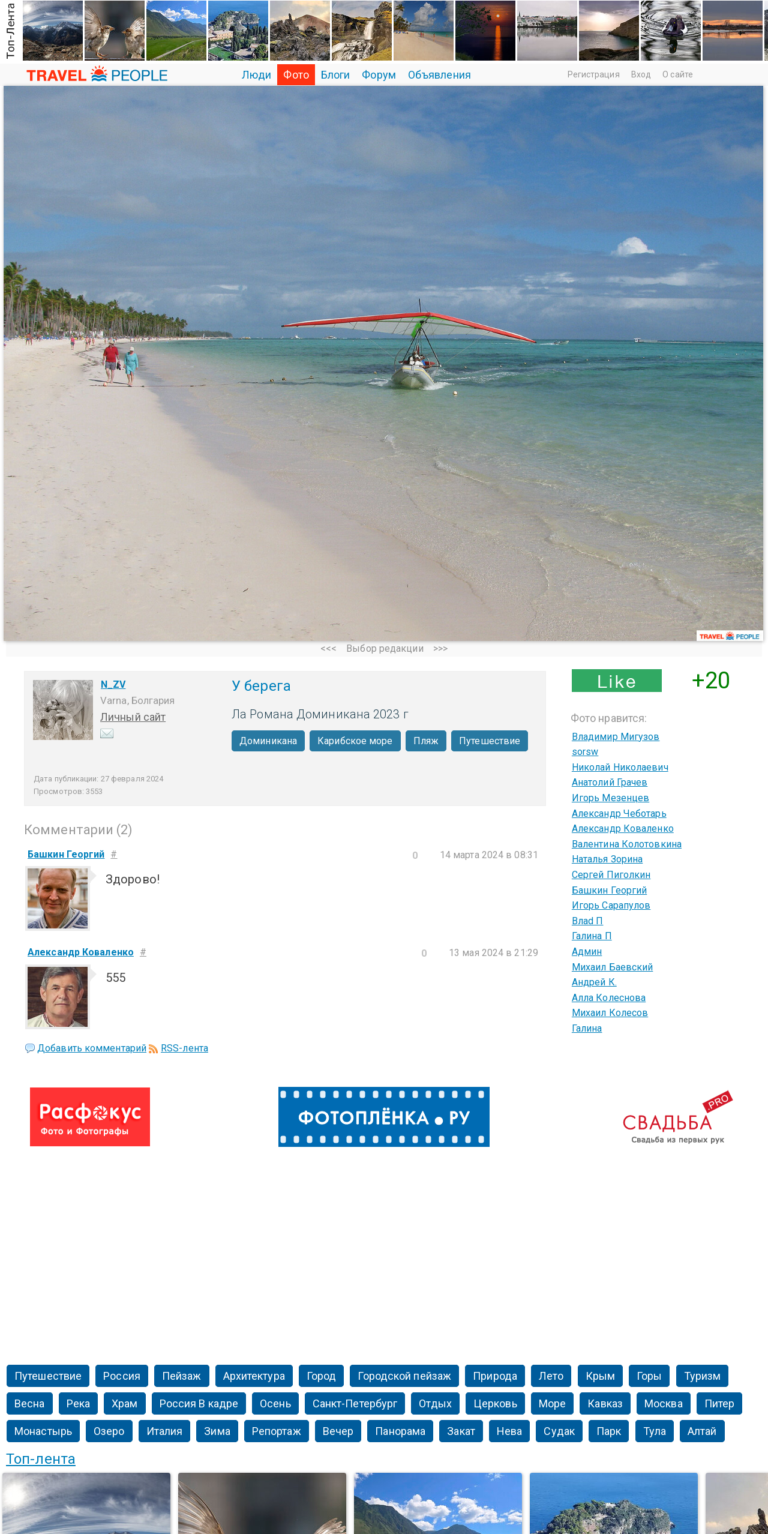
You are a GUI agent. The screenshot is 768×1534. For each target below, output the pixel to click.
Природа (495, 1376)
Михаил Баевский (612, 967)
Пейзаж (182, 1376)
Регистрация (594, 74)
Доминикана (268, 741)
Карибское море (354, 741)
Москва (663, 1403)
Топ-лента (41, 1459)
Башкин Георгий (609, 890)
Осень (275, 1403)
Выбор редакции (384, 648)
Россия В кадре (199, 1403)
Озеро (109, 1431)
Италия (164, 1431)
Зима (217, 1431)
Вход (641, 74)
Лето (551, 1376)
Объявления (439, 74)
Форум (379, 74)
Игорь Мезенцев (610, 798)
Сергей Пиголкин (611, 874)
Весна (29, 1403)
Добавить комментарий (91, 1048)
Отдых (435, 1403)
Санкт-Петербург (355, 1403)
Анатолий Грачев (610, 782)
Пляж (426, 741)
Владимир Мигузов (616, 736)
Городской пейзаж (404, 1376)
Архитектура (254, 1376)
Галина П (592, 936)
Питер (719, 1403)
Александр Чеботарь (619, 813)
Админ (587, 951)
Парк (608, 1431)
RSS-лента (184, 1048)
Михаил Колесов (610, 1012)
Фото (295, 74)
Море (552, 1403)
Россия (121, 1376)
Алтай (702, 1431)
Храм (124, 1403)
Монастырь (43, 1431)
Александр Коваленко (623, 828)
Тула (654, 1431)
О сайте (677, 74)
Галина (587, 1028)
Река (78, 1403)
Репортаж (276, 1431)
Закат (461, 1431)
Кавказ (605, 1403)
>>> (440, 648)
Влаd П (588, 921)
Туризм (702, 1376)
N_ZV (113, 684)
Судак (559, 1431)
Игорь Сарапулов (611, 905)
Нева (509, 1431)
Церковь (495, 1403)
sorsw (585, 751)
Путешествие (489, 741)
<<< (328, 648)
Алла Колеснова (609, 997)
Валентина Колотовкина (627, 844)
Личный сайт (133, 717)
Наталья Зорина (607, 859)
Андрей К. (594, 982)
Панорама (400, 1431)
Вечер (338, 1431)
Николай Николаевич (620, 767)
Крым (600, 1376)
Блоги (335, 74)
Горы (649, 1376)
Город (322, 1376)
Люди (256, 74)
